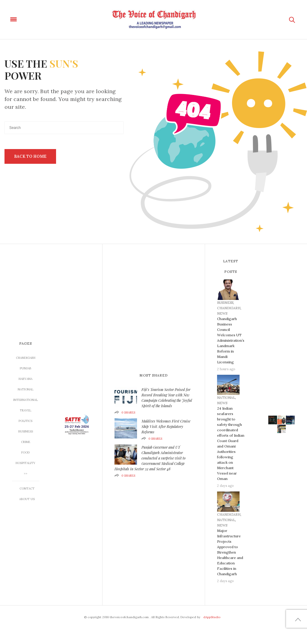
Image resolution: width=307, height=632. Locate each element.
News (222, 313)
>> (25, 473)
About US (27, 499)
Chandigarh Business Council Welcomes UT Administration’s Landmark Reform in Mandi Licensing (230, 340)
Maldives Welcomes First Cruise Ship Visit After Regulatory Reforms (166, 426)
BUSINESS (25, 431)
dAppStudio (211, 617)
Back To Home (30, 156)
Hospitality (25, 463)
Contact (26, 488)
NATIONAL (25, 389)
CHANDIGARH (25, 358)
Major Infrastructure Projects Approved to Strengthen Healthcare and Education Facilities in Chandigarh (230, 552)
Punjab (25, 368)
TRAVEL (25, 410)
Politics (25, 421)
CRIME (25, 442)
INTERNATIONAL (25, 400)
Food (25, 452)
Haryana (25, 379)
